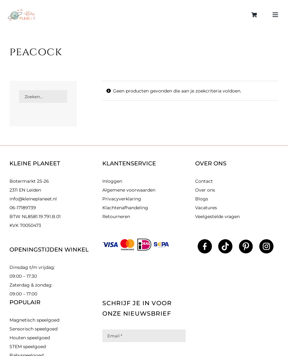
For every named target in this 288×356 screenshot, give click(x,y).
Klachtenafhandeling (125, 208)
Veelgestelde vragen (217, 216)
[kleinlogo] (21, 11)
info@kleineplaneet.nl (33, 199)
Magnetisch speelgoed (34, 320)
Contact (204, 181)
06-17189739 (22, 208)
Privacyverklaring (121, 199)
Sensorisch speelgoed (33, 329)
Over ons (205, 190)
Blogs (201, 199)
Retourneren (116, 216)
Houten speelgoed (29, 338)
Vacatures (206, 208)
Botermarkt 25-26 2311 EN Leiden (29, 185)
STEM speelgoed (27, 346)
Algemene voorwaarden (128, 190)
